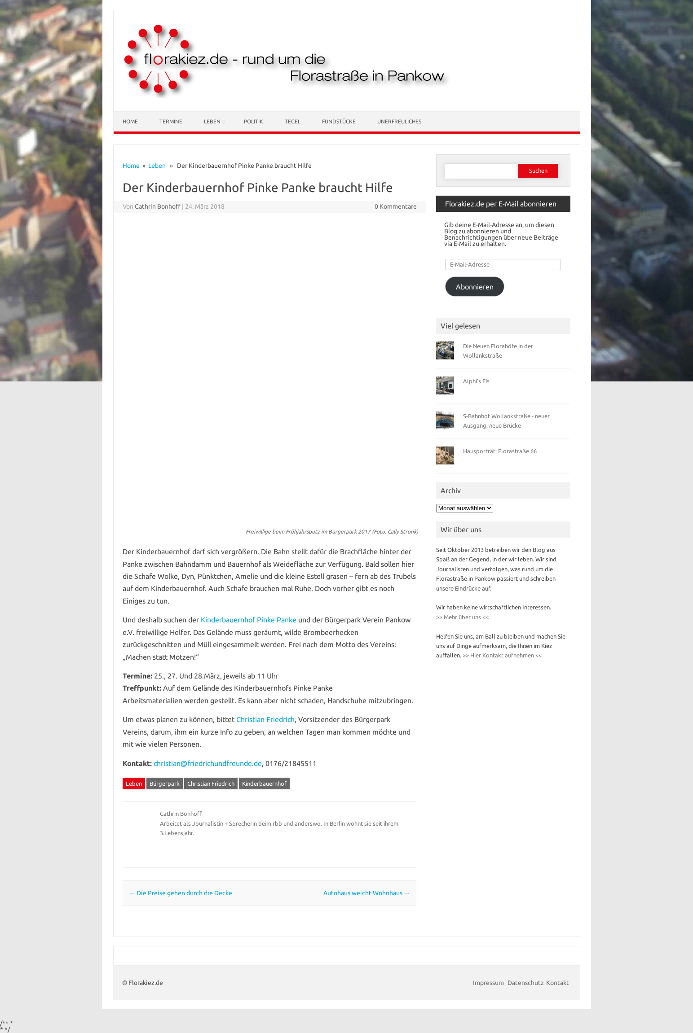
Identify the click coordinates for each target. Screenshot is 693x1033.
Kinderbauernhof (264, 783)
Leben (212, 121)
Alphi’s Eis (476, 381)
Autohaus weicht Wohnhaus (366, 893)
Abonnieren (475, 287)
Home (130, 121)
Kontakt (557, 982)
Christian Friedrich (265, 719)
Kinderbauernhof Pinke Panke (248, 620)
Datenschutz (526, 982)
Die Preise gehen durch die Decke (180, 893)
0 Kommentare (396, 206)
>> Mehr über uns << (462, 617)
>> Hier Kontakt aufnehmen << (501, 655)
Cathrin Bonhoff (158, 206)
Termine (170, 121)
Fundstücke (339, 121)
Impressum (489, 982)
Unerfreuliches (399, 121)
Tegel (292, 121)
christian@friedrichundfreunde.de (208, 763)
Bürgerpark (165, 783)
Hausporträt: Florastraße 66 (500, 451)
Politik (253, 121)
